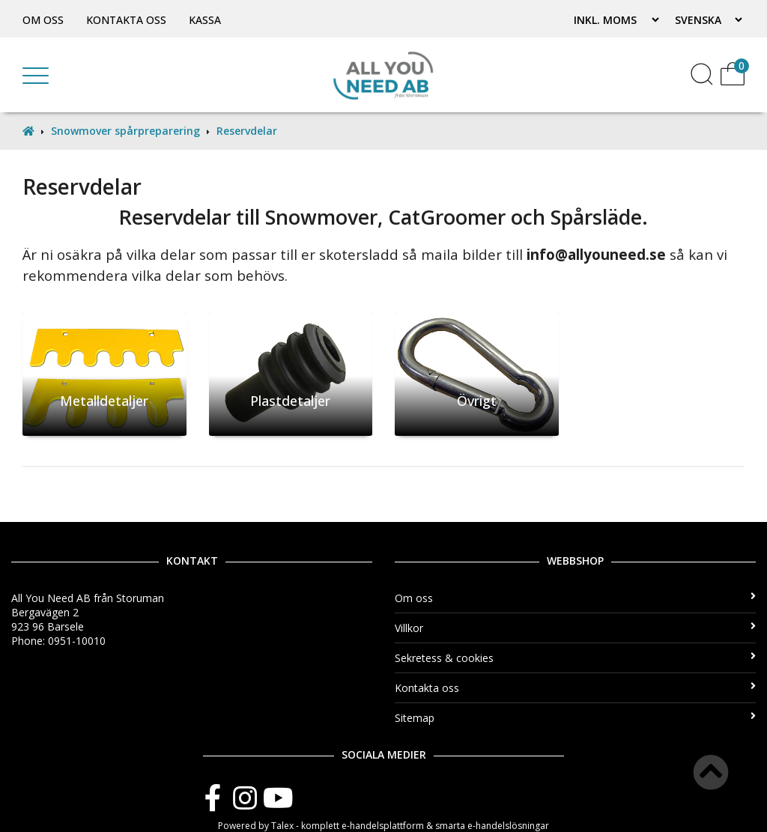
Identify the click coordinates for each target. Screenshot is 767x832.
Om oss (43, 20)
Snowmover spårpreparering (125, 131)
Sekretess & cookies (575, 658)
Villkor (575, 628)
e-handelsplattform (383, 825)
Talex (282, 825)
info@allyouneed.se (596, 254)
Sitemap (575, 718)
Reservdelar (246, 131)
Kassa (205, 20)
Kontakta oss (126, 20)
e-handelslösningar (508, 825)
